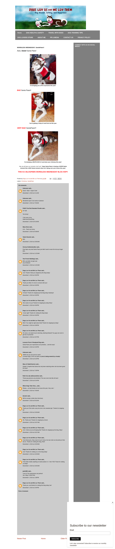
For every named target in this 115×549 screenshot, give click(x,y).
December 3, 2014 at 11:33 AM (31, 253)
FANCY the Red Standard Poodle (32, 208)
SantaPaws (31, 181)
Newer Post (21, 538)
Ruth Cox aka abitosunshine (31, 376)
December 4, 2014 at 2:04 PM (31, 487)
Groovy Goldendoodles (29, 247)
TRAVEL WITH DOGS (55, 33)
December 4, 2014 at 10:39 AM (31, 444)
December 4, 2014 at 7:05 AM (31, 390)
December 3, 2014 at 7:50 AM (31, 203)
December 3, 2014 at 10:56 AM (31, 241)
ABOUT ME (42, 37)
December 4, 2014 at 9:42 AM (31, 400)
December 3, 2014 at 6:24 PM (31, 358)
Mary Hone (26, 227)
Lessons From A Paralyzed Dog (32, 342)
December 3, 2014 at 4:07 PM (31, 337)
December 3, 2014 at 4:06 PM (31, 325)
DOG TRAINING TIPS (75, 33)
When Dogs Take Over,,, (30, 386)
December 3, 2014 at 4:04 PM (31, 305)
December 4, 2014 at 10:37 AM (31, 422)
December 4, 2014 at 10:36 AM (31, 412)
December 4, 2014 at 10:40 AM (31, 465)
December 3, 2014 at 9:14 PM (31, 380)
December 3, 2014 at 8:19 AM (31, 221)
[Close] (112, 502)
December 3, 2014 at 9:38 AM (31, 231)
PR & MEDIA (54, 37)
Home (19, 33)
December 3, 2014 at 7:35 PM (31, 370)
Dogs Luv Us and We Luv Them (32, 270)
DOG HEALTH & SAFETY (35, 33)
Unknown (25, 188)
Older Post (65, 538)
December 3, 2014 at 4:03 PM (31, 285)
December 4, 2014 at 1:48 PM (31, 477)
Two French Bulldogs (29, 258)
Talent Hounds (27, 237)
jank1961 (25, 471)
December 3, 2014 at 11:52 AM (31, 265)
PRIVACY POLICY (84, 37)
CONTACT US (68, 37)
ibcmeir (25, 396)
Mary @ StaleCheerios (29, 364)
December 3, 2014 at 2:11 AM (31, 193)
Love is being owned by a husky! (50, 356)
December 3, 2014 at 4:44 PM (31, 347)
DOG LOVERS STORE (25, 37)
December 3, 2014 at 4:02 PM (31, 275)
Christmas (24, 181)
